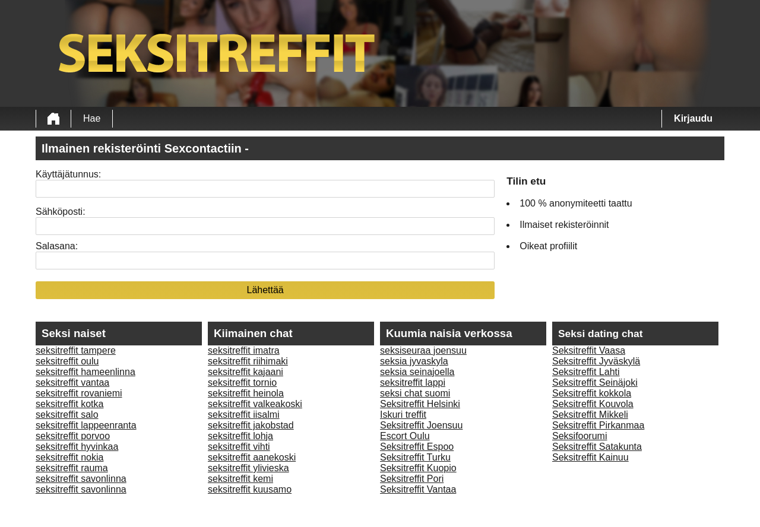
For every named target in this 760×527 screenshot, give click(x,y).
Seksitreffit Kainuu (590, 457)
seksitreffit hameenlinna (85, 372)
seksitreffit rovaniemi (79, 393)
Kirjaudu (693, 118)
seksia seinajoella (417, 372)
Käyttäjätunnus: (68, 174)
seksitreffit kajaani (245, 372)
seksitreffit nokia (69, 457)
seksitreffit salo (67, 414)
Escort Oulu (405, 436)
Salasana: (57, 246)
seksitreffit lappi (412, 382)
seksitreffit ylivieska (248, 468)
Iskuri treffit (403, 414)
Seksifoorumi (579, 436)
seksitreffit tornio (242, 382)
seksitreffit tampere (76, 350)
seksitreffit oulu (67, 361)
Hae (91, 118)
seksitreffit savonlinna (81, 479)
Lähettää (264, 290)
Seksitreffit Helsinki (420, 404)
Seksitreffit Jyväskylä (596, 361)
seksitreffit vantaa (72, 382)
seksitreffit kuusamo (250, 489)
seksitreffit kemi (240, 479)
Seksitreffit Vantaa (418, 489)
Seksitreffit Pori (412, 479)
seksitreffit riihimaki (248, 361)
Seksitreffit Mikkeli (590, 414)
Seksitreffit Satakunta (597, 447)
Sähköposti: (61, 212)
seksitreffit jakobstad (251, 425)
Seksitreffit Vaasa (588, 350)
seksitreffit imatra (244, 350)
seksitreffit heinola (246, 393)
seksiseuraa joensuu (423, 350)
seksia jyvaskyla (414, 361)
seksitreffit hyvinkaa (77, 447)
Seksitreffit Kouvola (593, 404)
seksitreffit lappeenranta (86, 425)
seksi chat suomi (415, 393)
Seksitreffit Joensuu (421, 425)
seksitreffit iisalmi (244, 414)
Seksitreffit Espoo (417, 447)
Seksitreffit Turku (415, 457)
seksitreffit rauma (72, 468)
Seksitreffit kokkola (591, 393)
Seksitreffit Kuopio (418, 468)
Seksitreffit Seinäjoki (595, 382)
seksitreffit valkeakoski (255, 404)
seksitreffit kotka (69, 404)
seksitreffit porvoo (73, 436)
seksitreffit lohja (240, 436)
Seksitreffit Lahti (586, 372)
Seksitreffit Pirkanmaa (598, 425)
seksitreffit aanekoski (252, 457)
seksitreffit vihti (239, 447)
